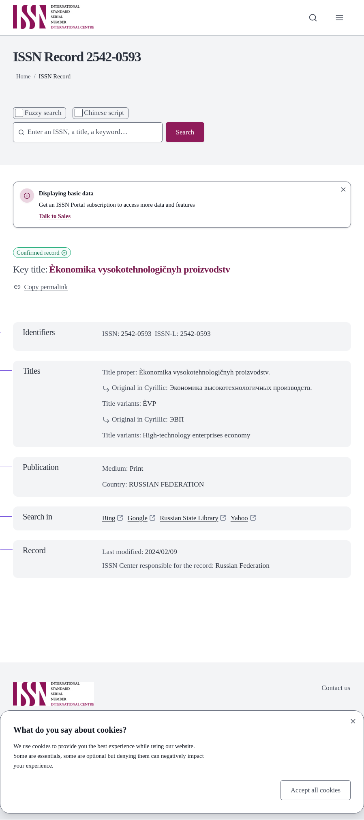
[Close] (353, 721)
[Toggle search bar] (312, 18)
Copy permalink (42, 287)
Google (138, 518)
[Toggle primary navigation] (339, 18)
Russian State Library (191, 518)
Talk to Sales (55, 216)
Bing (109, 518)
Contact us (335, 688)
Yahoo (243, 518)
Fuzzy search (43, 113)
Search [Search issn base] (184, 132)
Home (23, 76)
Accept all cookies (314, 789)
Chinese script (104, 113)
